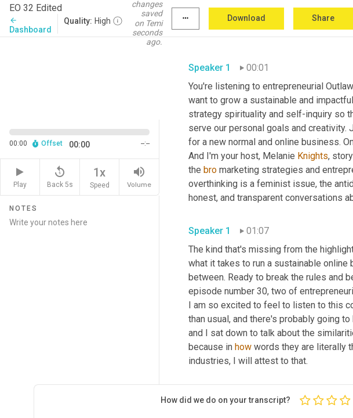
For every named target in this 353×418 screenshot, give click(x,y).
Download (246, 18)
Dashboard (30, 25)
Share (323, 18)
